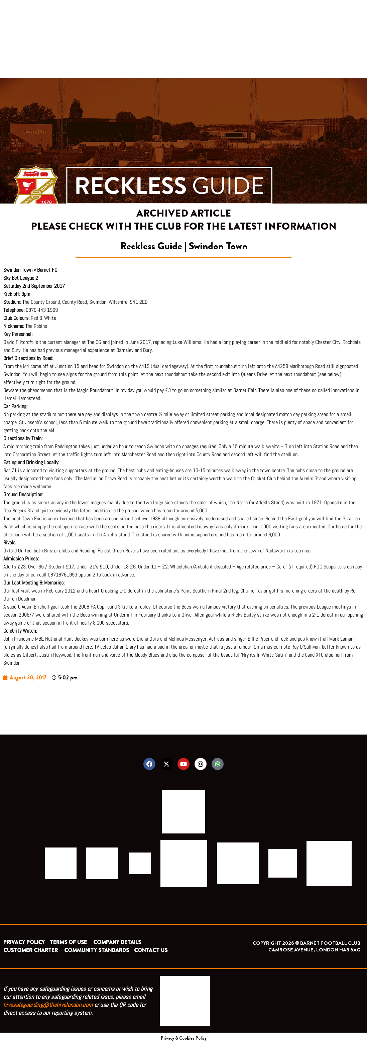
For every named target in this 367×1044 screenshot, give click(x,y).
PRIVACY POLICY (24, 942)
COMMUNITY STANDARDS (96, 950)
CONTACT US (150, 950)
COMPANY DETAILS (117, 942)
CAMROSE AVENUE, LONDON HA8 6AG (314, 949)
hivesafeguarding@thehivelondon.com (48, 1005)
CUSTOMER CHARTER (30, 950)
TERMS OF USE (69, 942)
